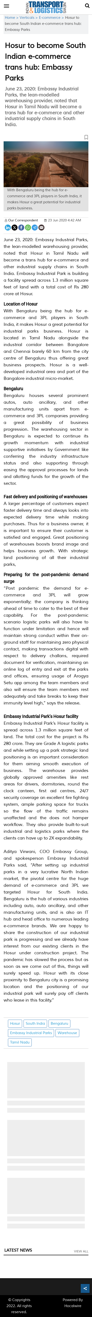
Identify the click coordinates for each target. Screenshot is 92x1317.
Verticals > (29, 17)
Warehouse (67, 1033)
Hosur (15, 1023)
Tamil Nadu (20, 1042)
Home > (12, 17)
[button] (46, 138)
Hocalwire (72, 1306)
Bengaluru (59, 1023)
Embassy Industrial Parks (31, 1033)
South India (35, 1023)
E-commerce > (52, 17)
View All (81, 1251)
